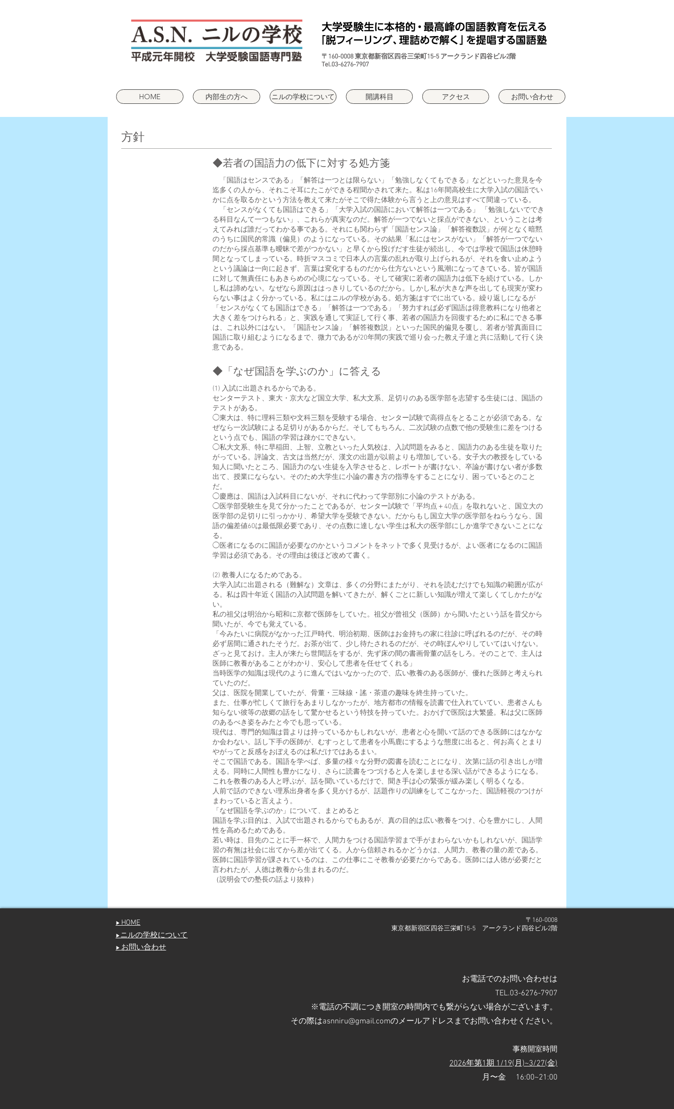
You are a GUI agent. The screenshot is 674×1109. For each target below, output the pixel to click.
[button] (303, 96)
